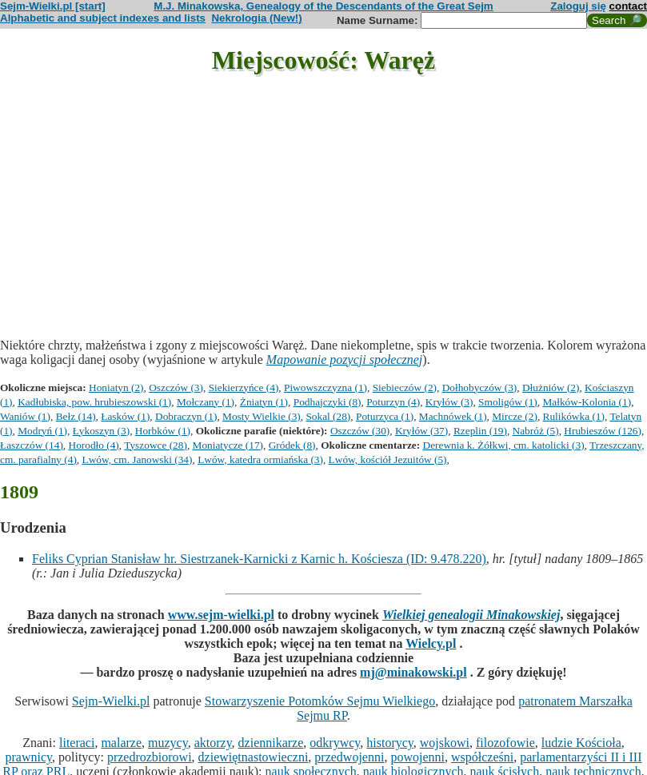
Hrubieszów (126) (602, 431)
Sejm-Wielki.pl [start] (53, 6)
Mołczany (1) (205, 402)
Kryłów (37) (421, 431)
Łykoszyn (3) (101, 431)
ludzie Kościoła (581, 742)
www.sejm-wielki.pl (221, 614)
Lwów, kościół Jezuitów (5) (388, 459)
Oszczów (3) (176, 387)
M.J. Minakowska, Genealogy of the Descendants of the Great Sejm (323, 6)
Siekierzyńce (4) (244, 387)
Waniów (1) (25, 416)
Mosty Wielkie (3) (261, 416)
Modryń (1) (42, 431)
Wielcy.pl (430, 643)
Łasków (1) (125, 416)
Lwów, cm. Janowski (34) (137, 459)
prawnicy (28, 757)
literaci (76, 742)
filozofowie (505, 742)
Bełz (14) (76, 416)
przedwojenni (349, 757)
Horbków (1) (162, 431)
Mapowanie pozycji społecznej (344, 359)
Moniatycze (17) (228, 445)
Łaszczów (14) (31, 445)
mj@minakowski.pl (413, 672)
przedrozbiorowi (149, 757)
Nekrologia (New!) (256, 18)
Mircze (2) (514, 416)
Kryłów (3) (449, 402)
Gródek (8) (292, 445)
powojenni (417, 757)
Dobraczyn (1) (186, 416)
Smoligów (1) (507, 402)
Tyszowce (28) (155, 445)
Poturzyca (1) (384, 416)
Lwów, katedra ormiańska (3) (260, 459)
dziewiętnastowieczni (253, 757)
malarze (121, 742)
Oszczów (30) (359, 431)
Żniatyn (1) (264, 402)
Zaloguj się (578, 6)
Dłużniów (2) (550, 387)
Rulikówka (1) (574, 416)
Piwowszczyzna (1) (325, 387)
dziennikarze (271, 742)
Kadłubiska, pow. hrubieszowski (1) (94, 402)
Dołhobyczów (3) (479, 387)
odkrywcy (335, 742)
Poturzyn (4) (393, 402)
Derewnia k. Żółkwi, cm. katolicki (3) (504, 445)
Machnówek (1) (453, 416)
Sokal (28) (328, 416)
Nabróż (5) (536, 431)
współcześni (482, 757)
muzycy (168, 742)
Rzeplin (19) (480, 431)
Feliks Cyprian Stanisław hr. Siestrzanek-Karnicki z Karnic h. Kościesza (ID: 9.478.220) (259, 558)
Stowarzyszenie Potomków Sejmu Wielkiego (320, 701)
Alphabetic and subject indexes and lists (103, 18)
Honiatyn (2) (116, 387)
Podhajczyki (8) (327, 402)
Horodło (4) (94, 445)
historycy (389, 742)
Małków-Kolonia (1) (586, 402)
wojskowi (444, 742)
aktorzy (213, 742)
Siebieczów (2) (405, 387)
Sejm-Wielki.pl (111, 701)
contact (628, 6)
